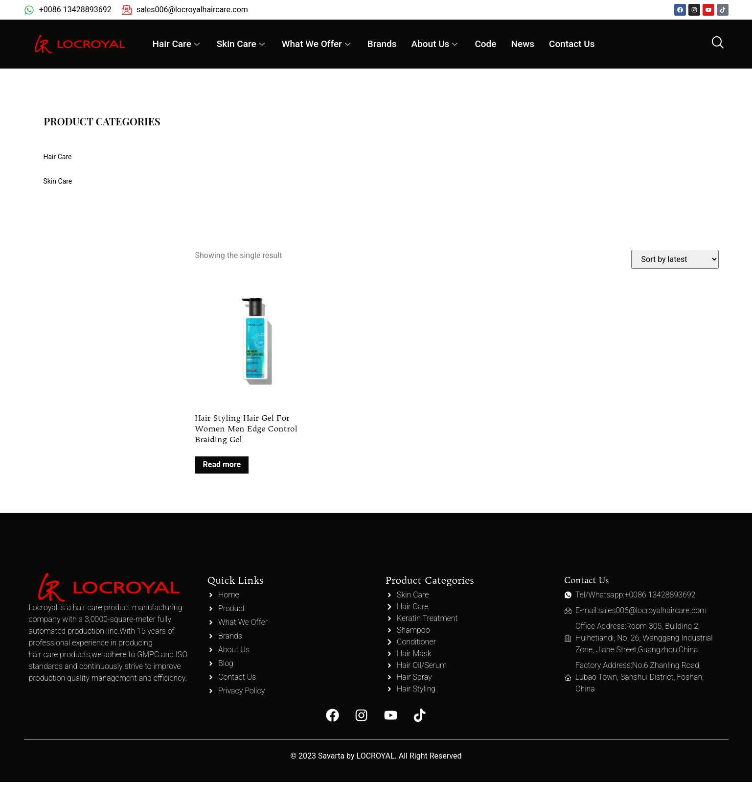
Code (485, 43)
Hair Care (177, 43)
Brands (382, 43)
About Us (435, 43)
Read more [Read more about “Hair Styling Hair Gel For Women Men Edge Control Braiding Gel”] (222, 464)
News (522, 43)
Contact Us (572, 43)
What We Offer (317, 43)
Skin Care (242, 43)
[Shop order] (675, 259)
